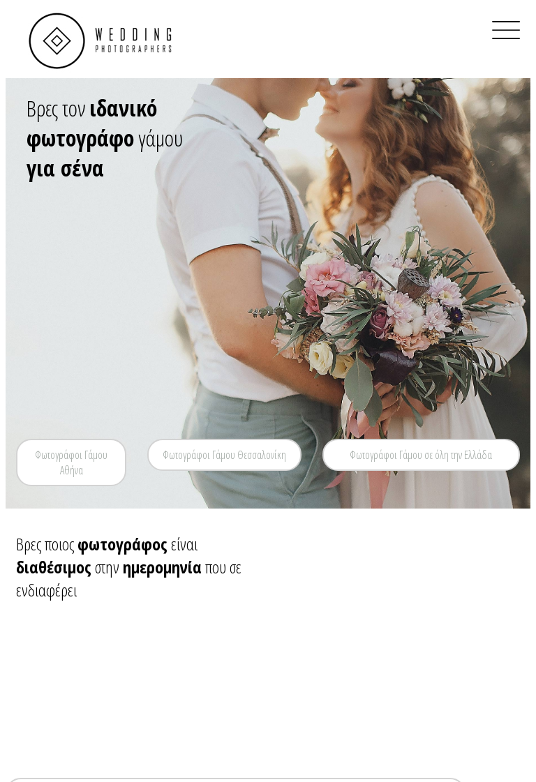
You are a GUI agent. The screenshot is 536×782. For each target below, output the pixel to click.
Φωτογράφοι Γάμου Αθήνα (71, 462)
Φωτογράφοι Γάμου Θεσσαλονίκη (224, 455)
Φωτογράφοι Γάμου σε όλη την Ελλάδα (421, 455)
